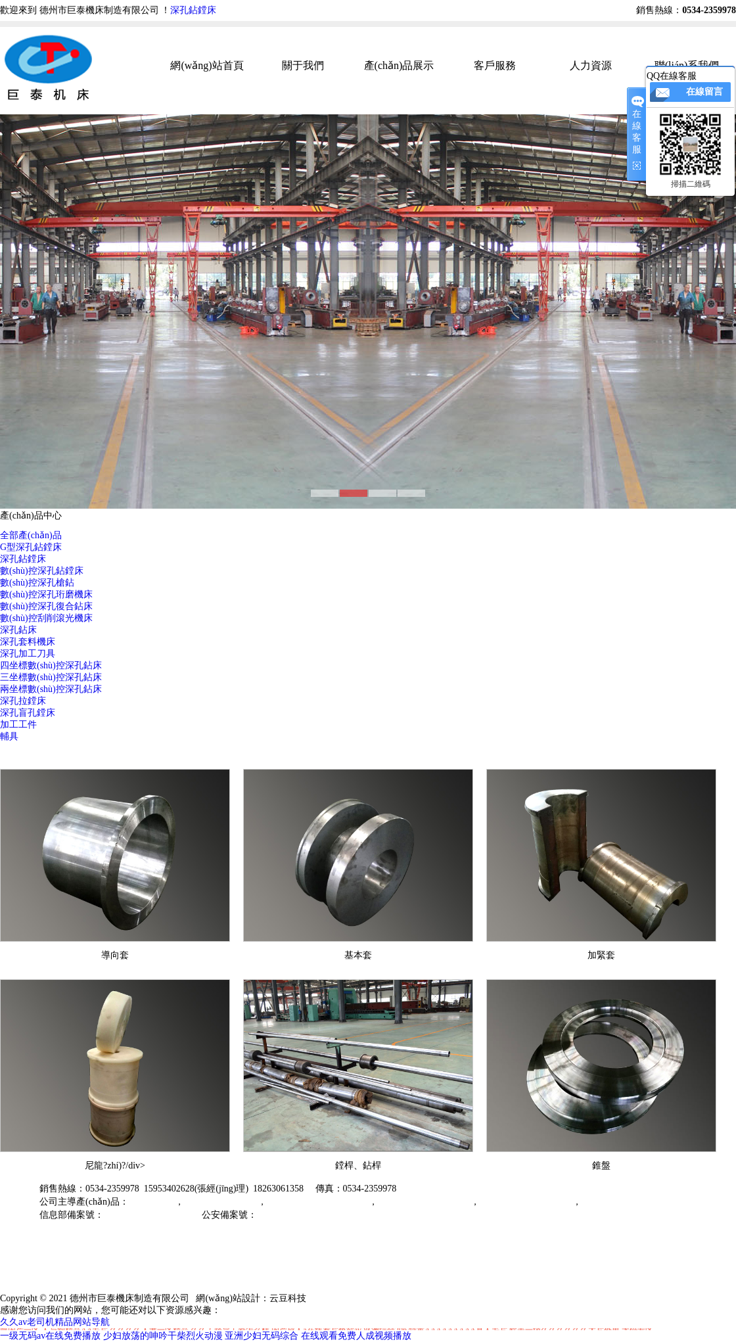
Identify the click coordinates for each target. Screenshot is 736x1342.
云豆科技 (287, 1298)
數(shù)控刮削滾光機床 (46, 618)
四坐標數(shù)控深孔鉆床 (51, 665)
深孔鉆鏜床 (193, 10)
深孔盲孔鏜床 (27, 713)
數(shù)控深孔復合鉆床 (46, 606)
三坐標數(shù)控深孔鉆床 (51, 677)
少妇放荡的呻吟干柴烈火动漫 (163, 1336)
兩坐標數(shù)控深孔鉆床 (51, 689)
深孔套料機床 (27, 642)
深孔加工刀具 (27, 654)
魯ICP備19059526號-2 (147, 1215)
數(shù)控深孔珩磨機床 (46, 594)
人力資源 (591, 65)
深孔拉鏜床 (23, 701)
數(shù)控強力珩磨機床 (526, 1202)
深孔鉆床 (18, 630)
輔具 (9, 736)
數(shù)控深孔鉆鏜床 (41, 571)
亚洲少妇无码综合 (261, 1336)
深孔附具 (600, 1202)
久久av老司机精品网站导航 (55, 1322)
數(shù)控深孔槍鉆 (37, 583)
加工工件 (18, 724)
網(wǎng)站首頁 (206, 65)
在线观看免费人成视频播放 (356, 1336)
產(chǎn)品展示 (399, 65)
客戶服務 (495, 65)
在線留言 (704, 92)
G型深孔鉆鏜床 (31, 547)
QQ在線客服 (672, 76)
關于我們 (303, 65)
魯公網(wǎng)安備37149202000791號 (330, 1215)
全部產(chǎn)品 (31, 535)
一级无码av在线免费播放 (50, 1336)
